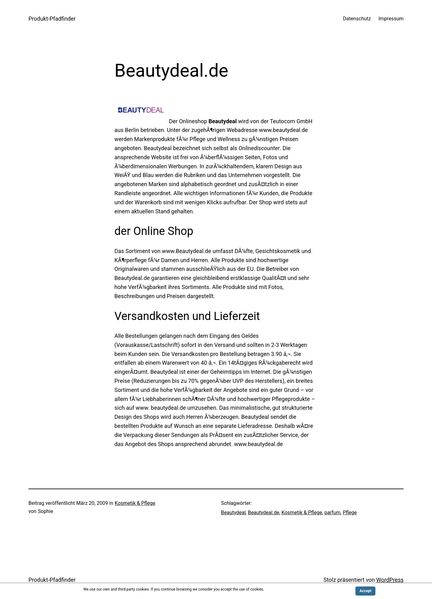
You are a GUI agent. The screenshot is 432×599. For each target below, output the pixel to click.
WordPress (390, 579)
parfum (332, 512)
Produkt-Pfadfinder (52, 18)
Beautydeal (233, 512)
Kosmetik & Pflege (135, 503)
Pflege (350, 512)
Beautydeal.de (263, 512)
